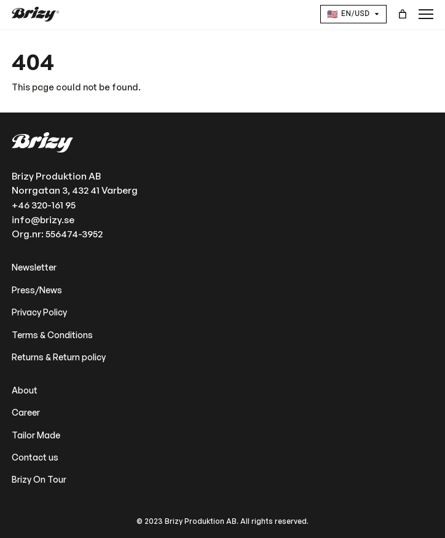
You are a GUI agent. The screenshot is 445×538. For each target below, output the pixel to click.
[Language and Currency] (353, 14)
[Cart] (403, 14)
